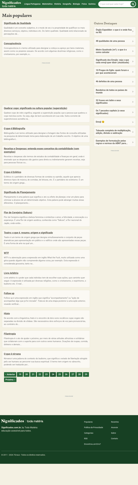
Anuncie (114, 449)
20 (26, 395)
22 (40, 395)
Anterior (10, 395)
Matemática (47, 4)
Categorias (88, 454)
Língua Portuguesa (32, 4)
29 (86, 395)
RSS (85, 460)
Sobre (113, 454)
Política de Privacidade (93, 449)
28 (79, 395)
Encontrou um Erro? (92, 465)
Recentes (115, 443)
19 (20, 395)
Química (92, 4)
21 (33, 395)
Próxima (10, 401)
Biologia (76, 4)
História (57, 4)
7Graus (17, 476)
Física (84, 4)
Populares (88, 443)
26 (66, 395)
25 (59, 395)
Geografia (67, 4)
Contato (114, 460)
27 (73, 395)
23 (46, 395)
